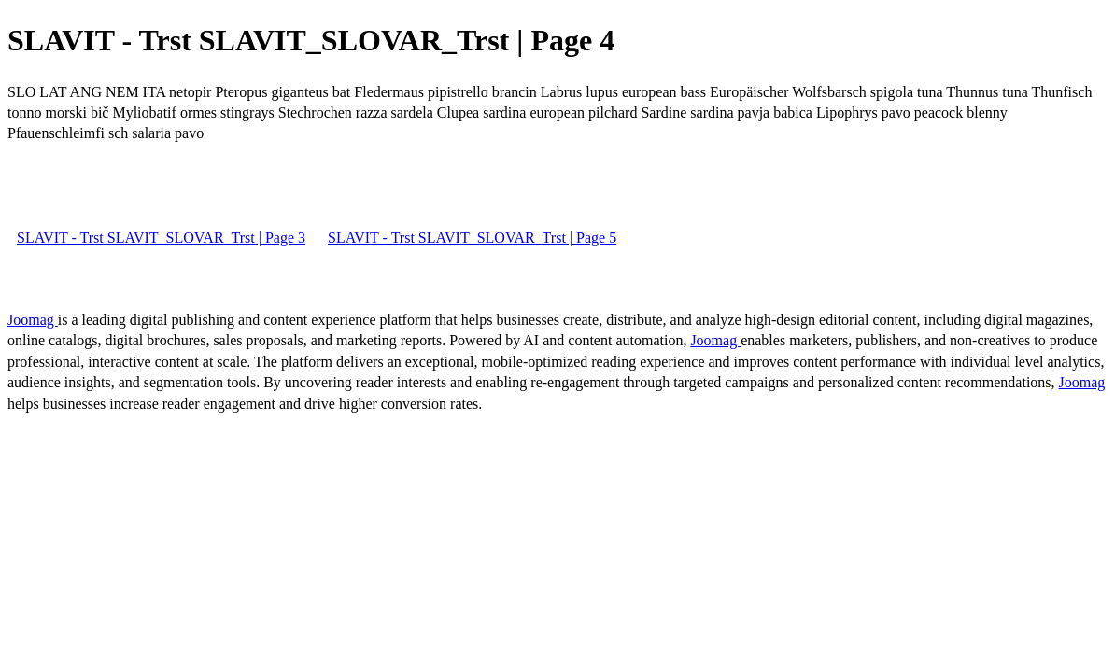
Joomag (32, 320)
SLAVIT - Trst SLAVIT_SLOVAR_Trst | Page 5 (472, 237)
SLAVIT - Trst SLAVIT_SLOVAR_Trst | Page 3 (161, 237)
